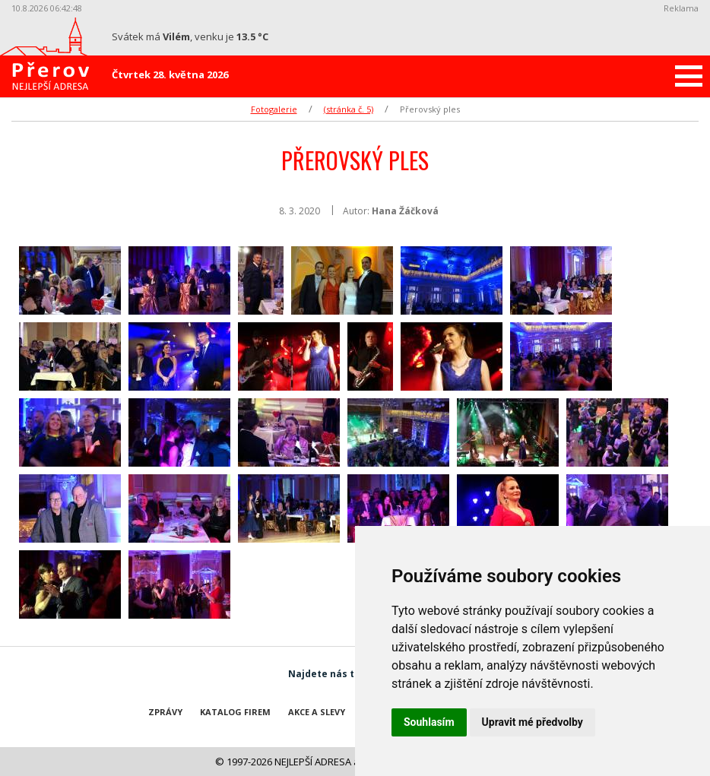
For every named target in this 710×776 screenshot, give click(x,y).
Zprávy (165, 711)
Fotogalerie (274, 109)
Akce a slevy (316, 711)
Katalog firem (235, 711)
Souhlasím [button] (429, 722)
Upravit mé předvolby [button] (532, 722)
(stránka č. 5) (348, 109)
